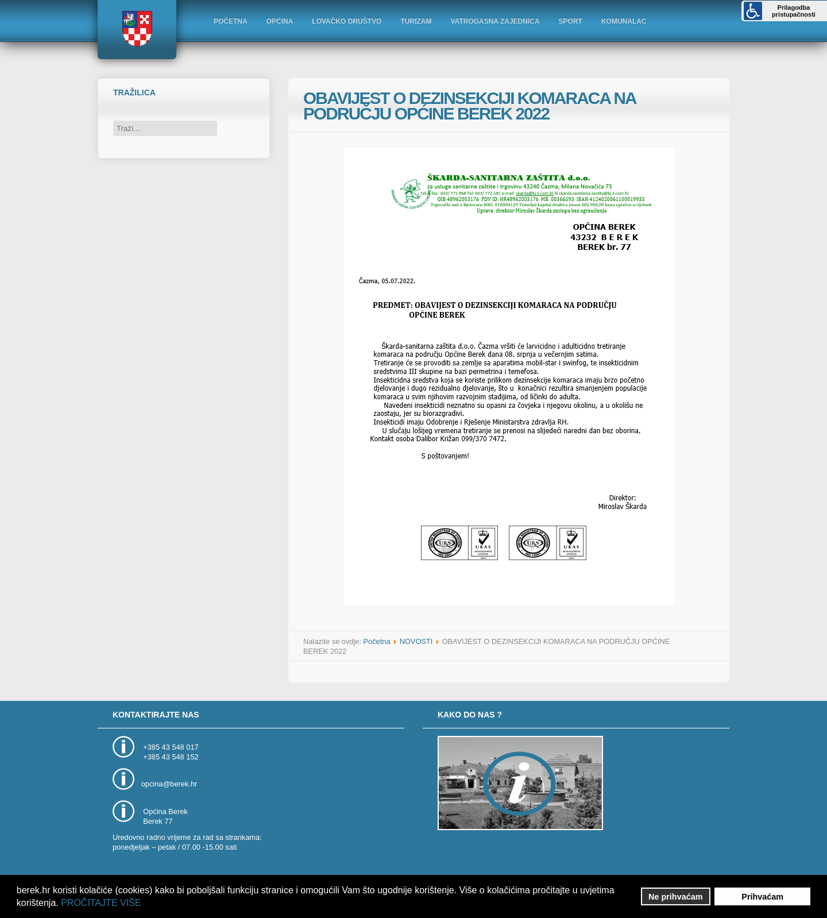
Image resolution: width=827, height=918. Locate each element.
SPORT (570, 21)
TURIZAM (415, 21)
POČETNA (231, 21)
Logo (136, 28)
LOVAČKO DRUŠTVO (346, 21)
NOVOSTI (416, 641)
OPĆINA (279, 21)
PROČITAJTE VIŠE (101, 903)
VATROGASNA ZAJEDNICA (494, 21)
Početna (377, 641)
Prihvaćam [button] (762, 896)
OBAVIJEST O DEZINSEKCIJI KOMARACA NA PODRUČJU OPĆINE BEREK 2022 (469, 105)
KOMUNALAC (624, 21)
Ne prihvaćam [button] (675, 896)
